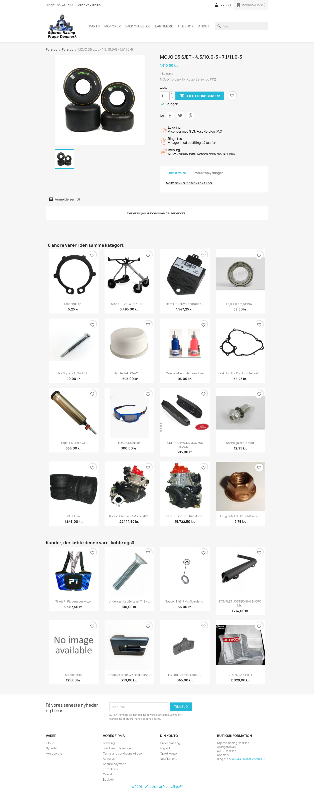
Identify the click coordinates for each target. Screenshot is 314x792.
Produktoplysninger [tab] (207, 173)
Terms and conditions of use (122, 753)
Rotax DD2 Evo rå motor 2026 (129, 516)
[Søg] (241, 26)
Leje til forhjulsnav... (240, 304)
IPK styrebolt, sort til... (73, 373)
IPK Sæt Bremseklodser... (185, 675)
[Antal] (165, 96)
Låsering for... (73, 304)
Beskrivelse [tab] (177, 173)
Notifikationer (169, 759)
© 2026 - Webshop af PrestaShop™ (157, 787)
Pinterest (190, 116)
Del (170, 116)
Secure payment (114, 764)
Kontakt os (110, 769)
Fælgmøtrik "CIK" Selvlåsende (240, 516)
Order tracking (170, 743)
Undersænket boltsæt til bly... (129, 601)
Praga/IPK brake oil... (73, 443)
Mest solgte (54, 753)
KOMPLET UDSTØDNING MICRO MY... (240, 603)
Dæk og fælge (138, 26)
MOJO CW (74, 516)
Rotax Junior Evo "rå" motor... (185, 516)
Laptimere (164, 26)
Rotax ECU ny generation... (185, 304)
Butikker (108, 779)
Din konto (169, 736)
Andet (203, 26)
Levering (109, 743)
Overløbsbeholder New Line (185, 373)
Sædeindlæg (74, 675)
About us (109, 759)
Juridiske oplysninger (117, 748)
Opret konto (168, 753)
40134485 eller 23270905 (81, 5)
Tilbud (50, 743)
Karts (94, 26)
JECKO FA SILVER (240, 675)
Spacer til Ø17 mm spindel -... (184, 601)
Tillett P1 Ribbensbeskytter (73, 601)
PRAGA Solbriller (129, 443)
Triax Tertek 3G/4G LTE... (129, 373)
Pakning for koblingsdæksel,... (240, 373)
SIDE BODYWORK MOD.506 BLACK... (185, 445)
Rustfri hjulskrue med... (240, 443)
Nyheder (52, 748)
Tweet (180, 116)
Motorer (112, 26)
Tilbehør (186, 26)
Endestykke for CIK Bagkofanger (129, 675)
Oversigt (109, 774)
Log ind (165, 748)
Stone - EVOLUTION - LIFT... (129, 304)
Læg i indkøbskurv (200, 96)
